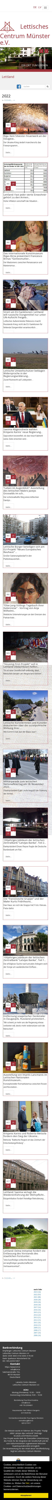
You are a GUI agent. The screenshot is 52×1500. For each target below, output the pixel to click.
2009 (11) (37, 1328)
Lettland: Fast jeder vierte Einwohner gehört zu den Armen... (24, 196)
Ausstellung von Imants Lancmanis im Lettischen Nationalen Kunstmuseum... (25, 1077)
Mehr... (8, 152)
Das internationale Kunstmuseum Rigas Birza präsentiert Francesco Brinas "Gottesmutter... (23, 256)
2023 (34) (37, 1292)
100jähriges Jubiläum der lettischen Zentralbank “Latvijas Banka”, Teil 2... (24, 841)
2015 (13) (37, 1312)
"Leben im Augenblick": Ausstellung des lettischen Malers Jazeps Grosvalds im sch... (23, 490)
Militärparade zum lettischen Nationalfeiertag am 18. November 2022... (23, 784)
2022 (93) (37, 1295)
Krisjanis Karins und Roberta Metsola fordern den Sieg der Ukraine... (24, 1135)
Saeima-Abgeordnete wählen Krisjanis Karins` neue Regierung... (22, 431)
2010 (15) (37, 1325)
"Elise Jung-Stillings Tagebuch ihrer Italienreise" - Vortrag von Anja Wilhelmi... (23, 608)
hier (27, 1483)
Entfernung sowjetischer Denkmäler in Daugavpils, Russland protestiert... (24, 1017)
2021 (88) (37, 1297)
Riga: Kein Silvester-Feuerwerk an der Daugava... (25, 137)
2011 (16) (37, 1323)
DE (35, 7)
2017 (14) (37, 1307)
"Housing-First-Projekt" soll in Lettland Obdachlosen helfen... (21, 665)
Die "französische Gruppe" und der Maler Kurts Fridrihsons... (23, 900)
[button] (41, 51)
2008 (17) (37, 1330)
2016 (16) (37, 1310)
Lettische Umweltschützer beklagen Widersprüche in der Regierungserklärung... (24, 373)
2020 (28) (37, 1300)
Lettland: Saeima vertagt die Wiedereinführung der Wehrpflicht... (24, 1193)
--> (14, 100)
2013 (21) (37, 1317)
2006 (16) (37, 1335)
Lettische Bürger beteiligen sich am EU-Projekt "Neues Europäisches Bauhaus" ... (23, 549)
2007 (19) (37, 1333)
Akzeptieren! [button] (25, 1495)
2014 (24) (37, 1315)
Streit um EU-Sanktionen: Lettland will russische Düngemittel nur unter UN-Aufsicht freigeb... (24, 314)
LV (39, 7)
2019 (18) (37, 1302)
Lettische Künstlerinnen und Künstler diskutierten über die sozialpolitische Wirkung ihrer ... (25, 725)
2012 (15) (37, 1320)
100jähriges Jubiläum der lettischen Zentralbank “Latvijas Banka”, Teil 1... (24, 959)
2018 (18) (37, 1305)
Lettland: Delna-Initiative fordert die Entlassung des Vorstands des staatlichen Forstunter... (24, 1253)
